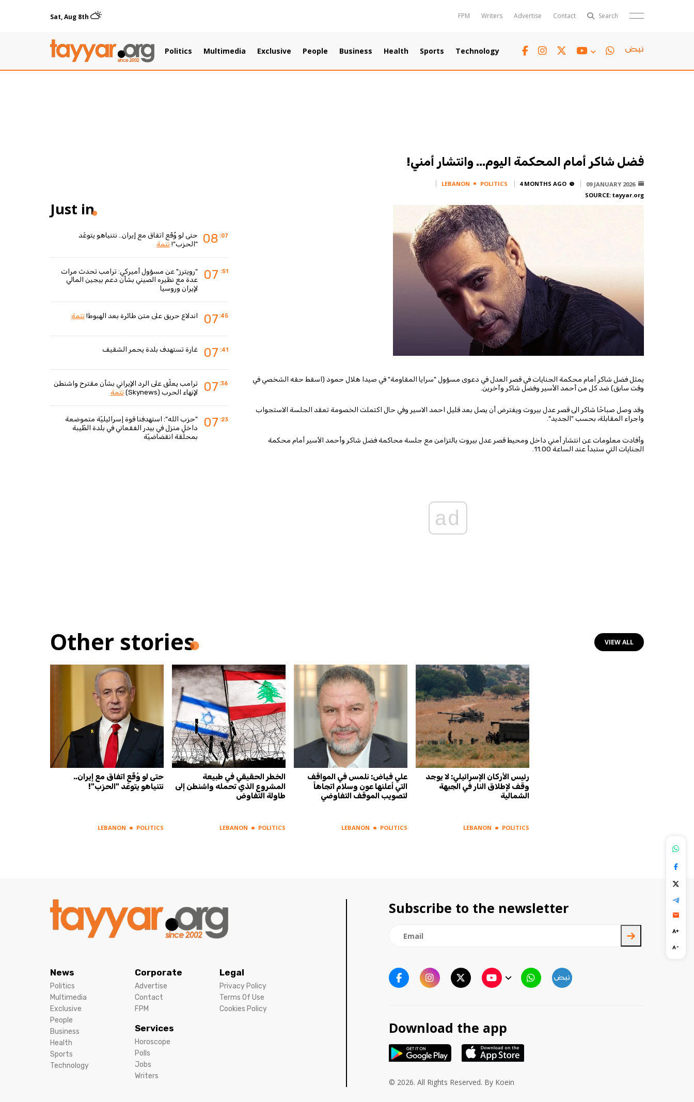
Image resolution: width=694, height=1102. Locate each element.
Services (154, 1028)
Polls (142, 1053)
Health (396, 51)
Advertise (528, 16)
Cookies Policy (243, 1008)
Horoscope (152, 1041)
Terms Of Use (241, 997)
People (315, 51)
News (62, 972)
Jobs (143, 1064)
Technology (477, 51)
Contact (564, 16)
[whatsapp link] (610, 51)
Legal (231, 972)
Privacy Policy (242, 986)
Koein (504, 1082)
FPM (464, 16)
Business (355, 51)
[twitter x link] (561, 51)
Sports (432, 51)
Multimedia (224, 51)
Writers (491, 16)
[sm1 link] (634, 51)
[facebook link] (525, 51)
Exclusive (274, 51)
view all (619, 642)
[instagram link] (542, 51)
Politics (178, 51)
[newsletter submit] (631, 936)
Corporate (158, 972)
